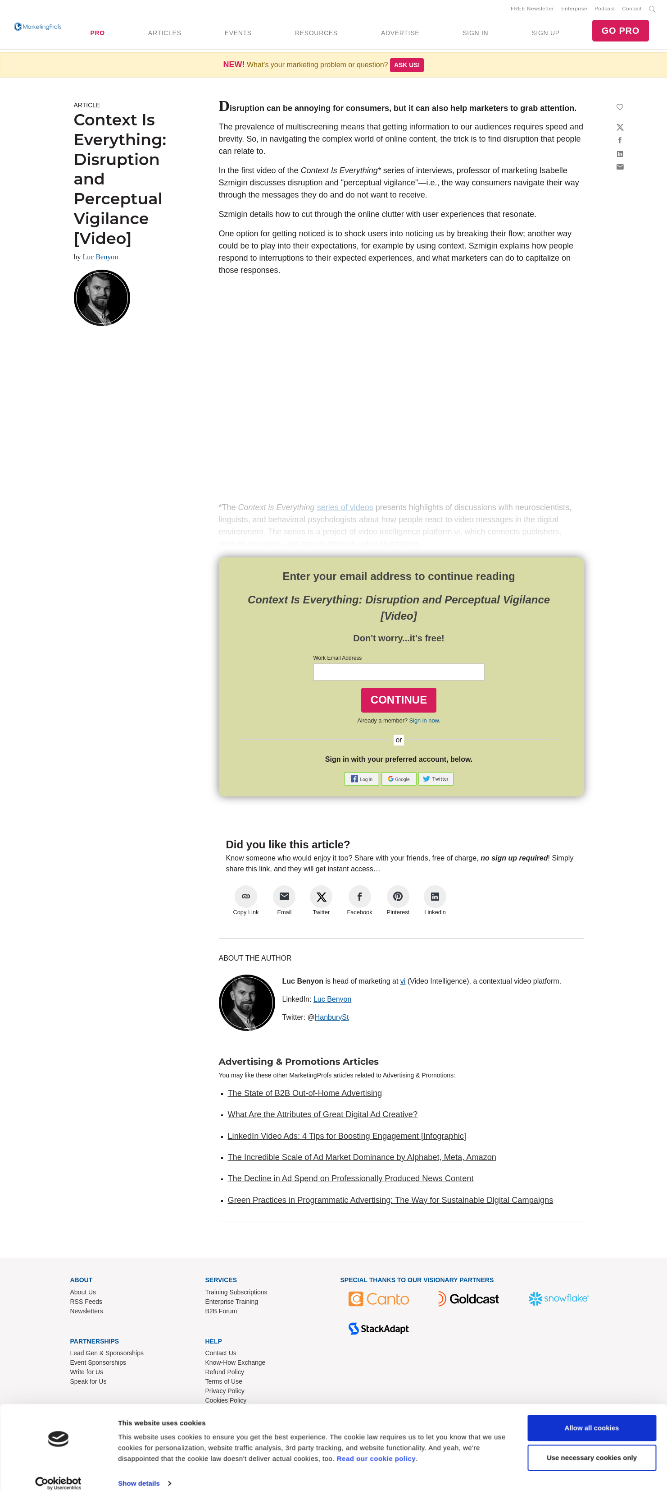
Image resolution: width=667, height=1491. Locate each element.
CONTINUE (399, 701)
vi (403, 982)
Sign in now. (424, 722)
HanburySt (332, 1018)
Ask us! (407, 66)
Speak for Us (88, 1383)
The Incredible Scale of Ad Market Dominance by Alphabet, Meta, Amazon (362, 1159)
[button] (362, 780)
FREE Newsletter (532, 9)
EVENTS (238, 33)
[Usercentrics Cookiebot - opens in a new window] (58, 1473)
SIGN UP (545, 33)
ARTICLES (164, 33)
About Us (83, 1294)
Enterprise (574, 9)
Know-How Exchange (235, 1364)
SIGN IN (475, 33)
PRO (97, 33)
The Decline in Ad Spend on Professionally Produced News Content (351, 1180)
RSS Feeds (86, 1303)
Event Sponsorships (98, 1364)
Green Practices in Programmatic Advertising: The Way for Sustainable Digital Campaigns (391, 1201)
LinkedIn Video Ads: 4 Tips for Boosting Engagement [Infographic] (347, 1137)
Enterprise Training (232, 1303)
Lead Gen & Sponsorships (107, 1354)
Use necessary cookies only (592, 1447)
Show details (139, 1473)
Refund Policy (224, 1373)
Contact (632, 9)
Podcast (604, 9)
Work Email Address (337, 660)
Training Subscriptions (236, 1294)
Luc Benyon (100, 258)
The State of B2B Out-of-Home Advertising (305, 1095)
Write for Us (87, 1373)
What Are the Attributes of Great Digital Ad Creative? (323, 1116)
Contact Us (220, 1354)
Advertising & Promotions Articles (299, 1063)
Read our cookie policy (376, 1448)
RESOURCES (316, 33)
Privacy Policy (225, 1392)
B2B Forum (221, 1312)
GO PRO (621, 32)
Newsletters (86, 1312)
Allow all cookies (592, 1418)
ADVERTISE (400, 33)
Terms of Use (223, 1383)
